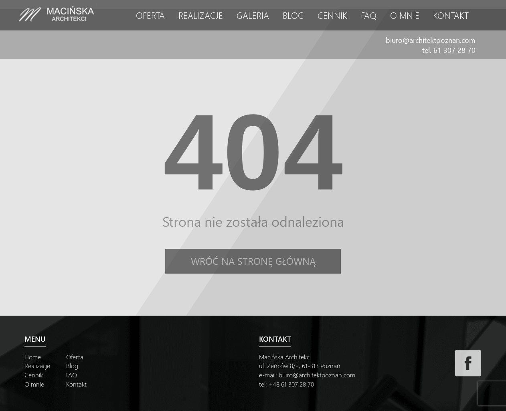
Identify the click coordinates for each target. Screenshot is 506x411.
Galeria (253, 15)
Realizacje (200, 15)
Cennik (332, 15)
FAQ (368, 15)
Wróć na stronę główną (253, 260)
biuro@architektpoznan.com (431, 40)
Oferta (150, 15)
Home (32, 357)
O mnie (404, 15)
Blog (293, 15)
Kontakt (451, 15)
